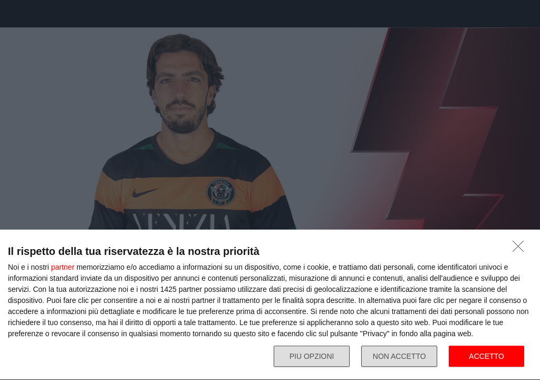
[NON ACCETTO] (521, 249)
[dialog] (270, 305)
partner (62, 267)
